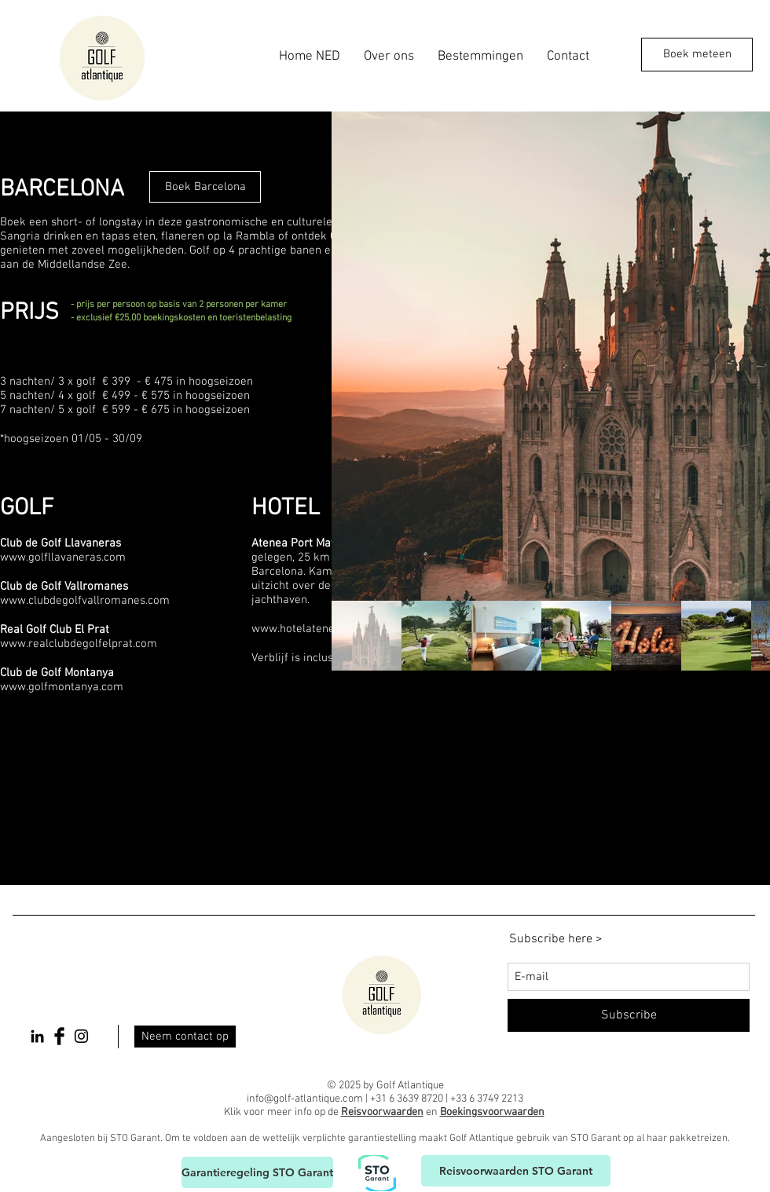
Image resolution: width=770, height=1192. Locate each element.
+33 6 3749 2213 (486, 1099)
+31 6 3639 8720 (406, 1099)
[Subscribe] (629, 1015)
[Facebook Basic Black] (59, 1036)
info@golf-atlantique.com (305, 1099)
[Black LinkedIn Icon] (37, 1036)
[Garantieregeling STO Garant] (257, 1172)
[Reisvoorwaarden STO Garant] (515, 1171)
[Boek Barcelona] (205, 187)
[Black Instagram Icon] (81, 1036)
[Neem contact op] (185, 1037)
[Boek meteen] (697, 54)
